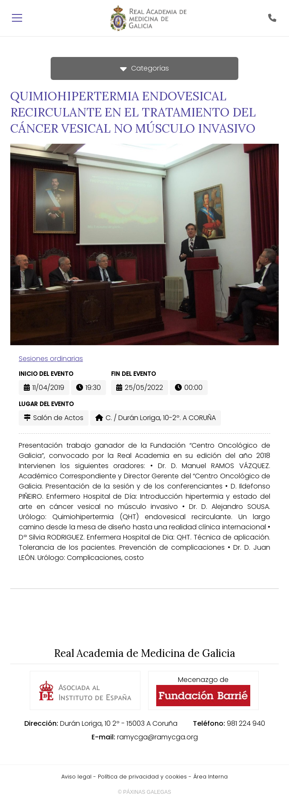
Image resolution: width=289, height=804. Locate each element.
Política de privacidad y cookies (142, 776)
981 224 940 (246, 723)
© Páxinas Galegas (144, 792)
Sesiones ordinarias (51, 359)
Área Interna (210, 776)
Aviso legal (76, 776)
